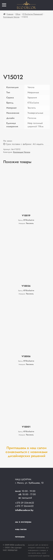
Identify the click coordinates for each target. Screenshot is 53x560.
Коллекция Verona (11, 17)
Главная (10, 14)
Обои (17, 14)
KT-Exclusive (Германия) (32, 14)
